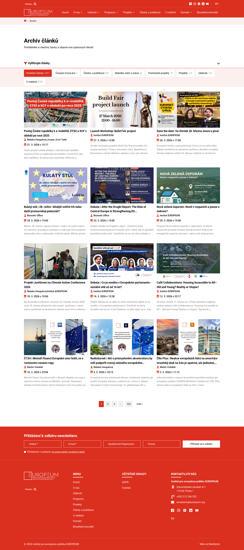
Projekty (129, 12)
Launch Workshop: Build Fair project (113, 131)
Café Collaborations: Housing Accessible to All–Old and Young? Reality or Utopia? (187, 285)
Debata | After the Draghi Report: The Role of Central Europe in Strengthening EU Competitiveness (118, 209)
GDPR (125, 482)
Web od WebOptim (210, 544)
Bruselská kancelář (207, 12)
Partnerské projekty (160, 73)
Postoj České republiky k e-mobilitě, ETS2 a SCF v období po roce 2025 (55, 133)
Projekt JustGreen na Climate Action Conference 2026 (54, 285)
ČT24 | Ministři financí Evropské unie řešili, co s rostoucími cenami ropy (53, 360)
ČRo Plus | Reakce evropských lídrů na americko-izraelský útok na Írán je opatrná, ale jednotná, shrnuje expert (187, 361)
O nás (78, 12)
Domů (65, 12)
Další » (140, 404)
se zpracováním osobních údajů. (68, 451)
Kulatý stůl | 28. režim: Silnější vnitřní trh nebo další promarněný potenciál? (53, 209)
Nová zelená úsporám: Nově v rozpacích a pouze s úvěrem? (188, 209)
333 (129, 404)
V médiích (170, 12)
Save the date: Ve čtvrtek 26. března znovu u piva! (188, 131)
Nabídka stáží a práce (128, 73)
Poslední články (37, 73)
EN (216, 3)
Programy (111, 12)
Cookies (126, 487)
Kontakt (186, 12)
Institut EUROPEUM (104, 135)
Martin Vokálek (35, 367)
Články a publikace (150, 12)
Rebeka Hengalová (37, 139)
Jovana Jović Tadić (57, 139)
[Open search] (30, 3)
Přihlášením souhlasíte (56, 451)
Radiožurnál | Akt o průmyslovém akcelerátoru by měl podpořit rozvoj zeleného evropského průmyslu (121, 361)
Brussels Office (35, 215)
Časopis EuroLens (66, 73)
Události (94, 12)
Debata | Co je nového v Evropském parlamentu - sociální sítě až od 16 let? (120, 285)
